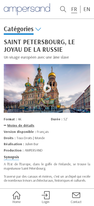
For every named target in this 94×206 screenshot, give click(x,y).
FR (74, 9)
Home (17, 197)
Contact (76, 197)
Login (46, 197)
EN (86, 9)
